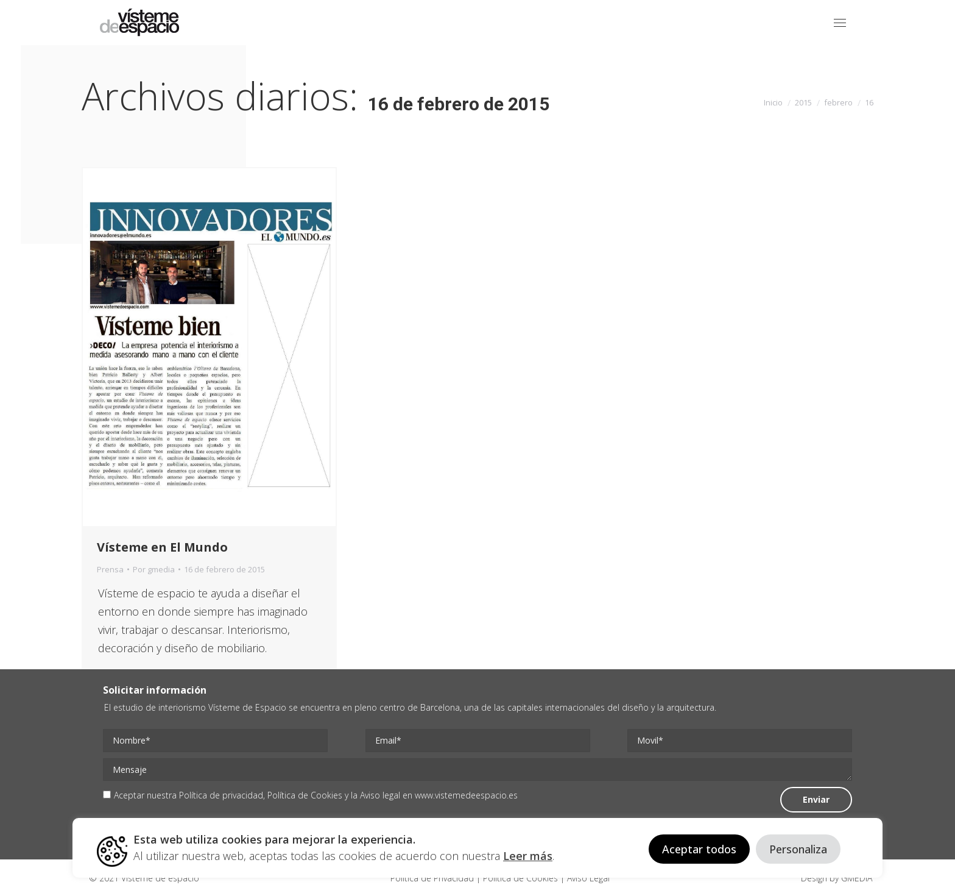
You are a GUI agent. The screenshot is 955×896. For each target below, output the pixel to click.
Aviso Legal (587, 878)
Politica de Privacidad (433, 878)
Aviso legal (380, 795)
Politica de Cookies (520, 878)
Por (154, 569)
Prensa (110, 569)
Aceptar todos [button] (699, 849)
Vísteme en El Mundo (162, 547)
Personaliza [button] (798, 849)
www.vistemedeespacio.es (466, 795)
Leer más (527, 855)
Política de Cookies (304, 795)
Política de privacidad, (223, 795)
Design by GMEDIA (836, 878)
